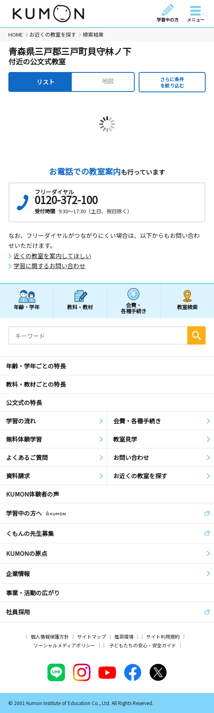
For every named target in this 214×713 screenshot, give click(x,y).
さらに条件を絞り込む (172, 82)
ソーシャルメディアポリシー (64, 645)
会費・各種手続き (134, 307)
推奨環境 (124, 636)
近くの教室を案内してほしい (52, 256)
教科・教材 (80, 307)
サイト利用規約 (163, 636)
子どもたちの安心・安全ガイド (142, 645)
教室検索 (187, 307)
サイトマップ (91, 636)
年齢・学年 (26, 307)
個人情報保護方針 (50, 636)
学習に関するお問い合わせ (49, 266)
